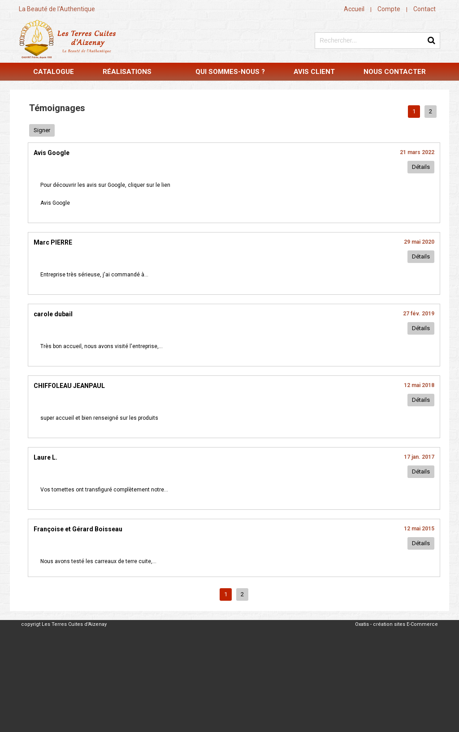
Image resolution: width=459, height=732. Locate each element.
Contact (424, 9)
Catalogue (53, 72)
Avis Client (314, 72)
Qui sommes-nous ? (230, 72)
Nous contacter (395, 72)
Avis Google (55, 203)
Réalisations (127, 72)
